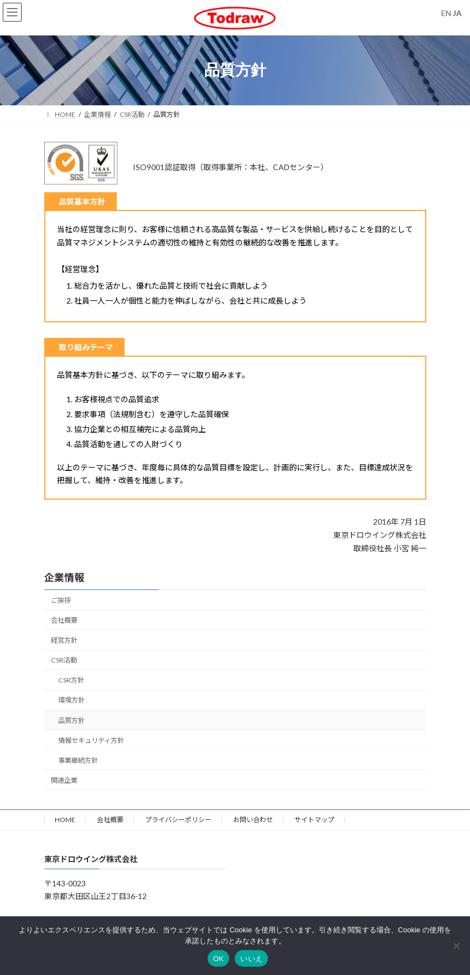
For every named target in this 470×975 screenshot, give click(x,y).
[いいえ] (456, 945)
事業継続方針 (77, 760)
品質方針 (71, 720)
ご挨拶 (61, 600)
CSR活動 (64, 660)
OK (218, 959)
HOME (65, 819)
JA (457, 13)
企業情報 (64, 577)
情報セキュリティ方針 (90, 740)
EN (446, 13)
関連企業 (64, 780)
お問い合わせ (253, 819)
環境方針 (71, 700)
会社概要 (64, 619)
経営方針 (64, 640)
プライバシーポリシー (178, 819)
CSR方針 (71, 680)
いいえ (251, 959)
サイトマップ (314, 819)
